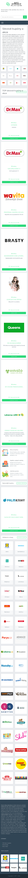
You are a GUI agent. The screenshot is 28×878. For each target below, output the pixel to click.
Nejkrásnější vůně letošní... (14, 256)
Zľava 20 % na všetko (14, 299)
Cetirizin (14, 125)
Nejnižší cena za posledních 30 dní (14, 214)
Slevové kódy (5, 844)
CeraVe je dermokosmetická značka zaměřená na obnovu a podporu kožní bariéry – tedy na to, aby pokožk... (14, 434)
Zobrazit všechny (21, 91)
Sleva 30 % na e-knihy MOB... (14, 517)
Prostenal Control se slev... (14, 212)
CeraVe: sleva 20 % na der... (14, 430)
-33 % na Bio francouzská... (14, 387)
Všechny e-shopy (22, 537)
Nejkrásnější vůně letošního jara (14, 258)
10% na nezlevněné (14, 343)
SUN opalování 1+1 (14, 168)
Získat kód (14, 312)
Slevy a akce (5, 846)
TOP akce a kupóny (6, 843)
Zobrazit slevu (14, 138)
